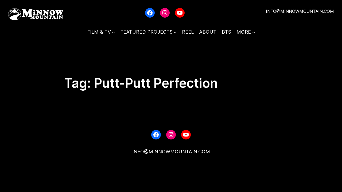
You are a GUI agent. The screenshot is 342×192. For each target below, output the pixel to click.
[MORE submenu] (253, 32)
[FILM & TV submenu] (113, 32)
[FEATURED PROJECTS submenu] (175, 32)
